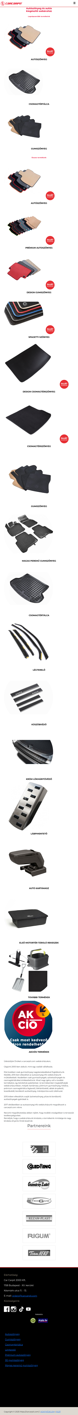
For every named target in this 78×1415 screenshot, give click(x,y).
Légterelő (10, 1349)
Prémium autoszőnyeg (18, 1355)
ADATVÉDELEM (48, 1412)
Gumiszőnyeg (12, 1339)
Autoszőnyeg (12, 1334)
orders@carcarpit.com (24, 1295)
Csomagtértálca (14, 1344)
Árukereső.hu (39, 1314)
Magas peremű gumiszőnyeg (21, 1365)
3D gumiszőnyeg (14, 1360)
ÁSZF (58, 1412)
